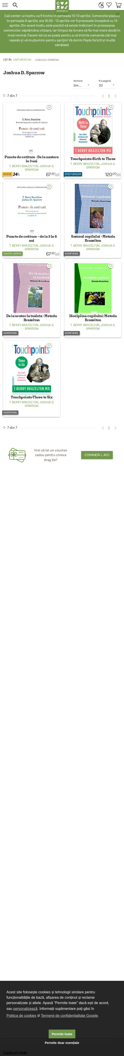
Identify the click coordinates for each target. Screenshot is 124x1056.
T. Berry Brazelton (23, 192)
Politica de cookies (21, 1016)
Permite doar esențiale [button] (62, 1043)
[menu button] (5, 5)
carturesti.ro (22, 59)
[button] (32, 5)
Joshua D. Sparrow (39, 193)
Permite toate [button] (62, 1034)
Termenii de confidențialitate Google (69, 1016)
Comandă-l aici (97, 558)
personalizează (25, 1009)
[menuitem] (100, 5)
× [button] (117, 14)
